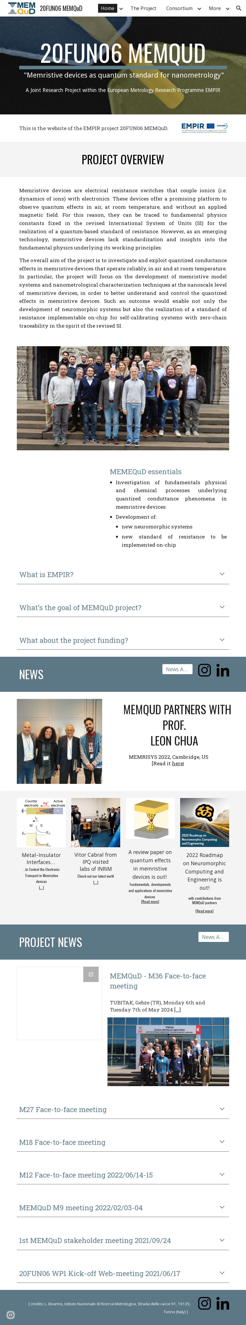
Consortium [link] (179, 8)
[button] (239, 8)
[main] (123, 65)
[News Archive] (177, 669)
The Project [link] (143, 8)
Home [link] (107, 8)
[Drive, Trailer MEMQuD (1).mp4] (59, 488)
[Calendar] (59, 1003)
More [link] (215, 8)
